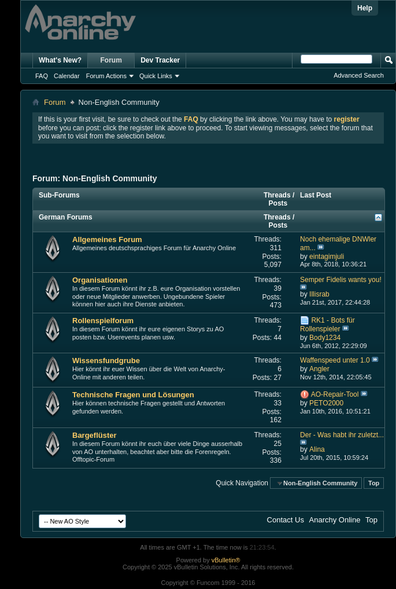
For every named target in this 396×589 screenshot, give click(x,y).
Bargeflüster (94, 435)
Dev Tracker (160, 60)
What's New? (60, 60)
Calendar (67, 75)
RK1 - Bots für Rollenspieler (327, 324)
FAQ (41, 75)
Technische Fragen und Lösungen (133, 394)
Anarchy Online (335, 519)
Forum (111, 60)
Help (364, 8)
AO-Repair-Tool (335, 394)
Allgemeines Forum (107, 239)
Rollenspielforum (103, 320)
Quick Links (155, 75)
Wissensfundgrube (106, 360)
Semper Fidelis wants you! (341, 280)
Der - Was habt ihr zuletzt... (342, 435)
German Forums (65, 217)
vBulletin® (226, 560)
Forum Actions (106, 75)
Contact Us (285, 519)
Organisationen (99, 280)
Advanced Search (359, 75)
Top (373, 483)
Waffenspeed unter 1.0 (335, 360)
